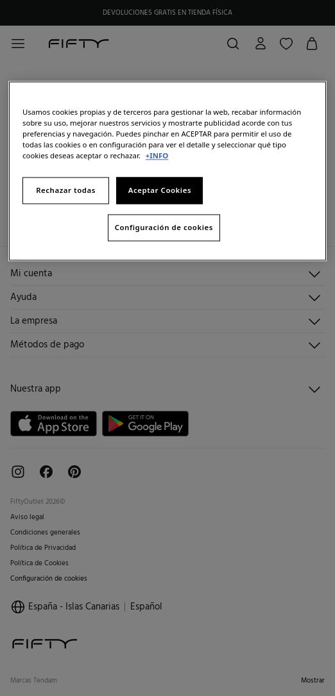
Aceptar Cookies (159, 190)
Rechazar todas (66, 190)
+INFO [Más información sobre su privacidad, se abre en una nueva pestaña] (157, 156)
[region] (167, 171)
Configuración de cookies (164, 228)
